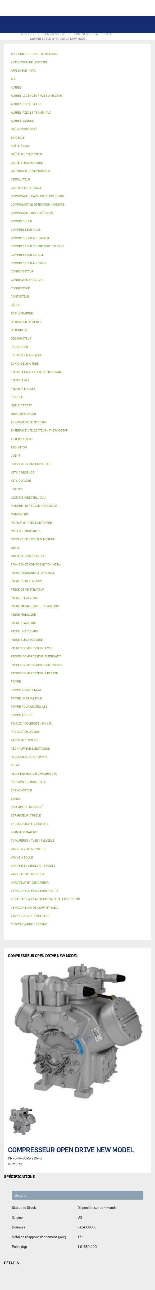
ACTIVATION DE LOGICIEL (29, 62)
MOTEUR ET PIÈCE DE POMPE (31, 522)
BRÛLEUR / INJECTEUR (27, 154)
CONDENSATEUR (22, 271)
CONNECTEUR (20, 288)
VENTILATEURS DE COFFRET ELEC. (34, 907)
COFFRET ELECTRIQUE (26, 187)
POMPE (16, 681)
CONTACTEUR (20, 296)
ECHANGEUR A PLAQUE (27, 355)
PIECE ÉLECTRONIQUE (27, 639)
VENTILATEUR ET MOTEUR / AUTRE (34, 890)
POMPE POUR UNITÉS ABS (29, 706)
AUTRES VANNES (22, 120)
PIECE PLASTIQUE (24, 623)
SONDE (16, 798)
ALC (13, 79)
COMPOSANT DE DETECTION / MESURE (38, 204)
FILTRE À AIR (20, 380)
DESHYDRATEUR (22, 313)
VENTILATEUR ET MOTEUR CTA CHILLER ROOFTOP (45, 899)
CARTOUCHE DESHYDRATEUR (31, 171)
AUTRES (16, 87)
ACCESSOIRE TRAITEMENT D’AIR (34, 53)
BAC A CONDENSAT (24, 129)
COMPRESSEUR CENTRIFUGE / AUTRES (37, 246)
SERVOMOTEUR (21, 790)
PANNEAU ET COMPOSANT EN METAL (36, 564)
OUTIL (15, 547)
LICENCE (17, 489)
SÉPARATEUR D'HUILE (26, 815)
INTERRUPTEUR (22, 438)
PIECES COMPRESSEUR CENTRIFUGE (36, 664)
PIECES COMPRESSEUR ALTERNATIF (36, 656)
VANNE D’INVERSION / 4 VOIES (33, 865)
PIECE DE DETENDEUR (26, 581)
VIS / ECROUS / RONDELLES (30, 915)
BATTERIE (18, 137)
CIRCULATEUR (20, 179)
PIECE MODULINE (23, 614)
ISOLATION (19, 447)
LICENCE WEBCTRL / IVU (28, 497)
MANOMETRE (20, 514)
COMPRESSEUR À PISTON (29, 263)
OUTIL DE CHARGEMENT (27, 556)
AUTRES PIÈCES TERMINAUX (31, 112)
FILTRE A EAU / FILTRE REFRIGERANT (37, 372)
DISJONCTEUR (21, 338)
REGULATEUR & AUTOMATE (29, 756)
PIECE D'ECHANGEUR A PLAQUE (33, 572)
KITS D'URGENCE (22, 472)
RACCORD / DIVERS (24, 740)
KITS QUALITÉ (21, 480)
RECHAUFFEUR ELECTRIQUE (30, 748)
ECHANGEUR (19, 347)
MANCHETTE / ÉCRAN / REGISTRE (34, 505)
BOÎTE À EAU (20, 145)
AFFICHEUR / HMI (23, 70)
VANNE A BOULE (22, 857)
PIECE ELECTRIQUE (25, 598)
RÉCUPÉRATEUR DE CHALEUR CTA (34, 773)
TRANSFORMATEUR (24, 832)
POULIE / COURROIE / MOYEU (31, 723)
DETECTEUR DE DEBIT (26, 321)
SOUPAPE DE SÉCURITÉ (27, 807)
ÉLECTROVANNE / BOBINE (29, 924)
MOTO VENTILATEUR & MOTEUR (33, 539)
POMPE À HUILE (22, 715)
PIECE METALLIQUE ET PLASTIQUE (35, 606)
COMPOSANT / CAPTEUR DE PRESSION (37, 196)
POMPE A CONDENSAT (26, 690)
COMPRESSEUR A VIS (26, 229)
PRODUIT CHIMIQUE (25, 731)
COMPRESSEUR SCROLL (27, 254)
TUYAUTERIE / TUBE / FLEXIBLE (32, 840)
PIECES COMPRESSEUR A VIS (31, 648)
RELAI (15, 765)
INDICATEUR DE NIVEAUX (29, 422)
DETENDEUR (19, 330)
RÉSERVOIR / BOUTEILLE (28, 781)
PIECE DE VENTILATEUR (27, 589)
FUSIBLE (17, 397)
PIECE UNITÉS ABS (24, 631)
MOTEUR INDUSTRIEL (26, 530)
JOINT (15, 455)
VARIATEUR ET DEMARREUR (30, 882)
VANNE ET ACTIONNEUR (27, 874)
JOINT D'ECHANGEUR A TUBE (31, 464)
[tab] (77, 54)
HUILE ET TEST (21, 405)
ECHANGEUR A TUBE (25, 363)
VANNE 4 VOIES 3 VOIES (28, 849)
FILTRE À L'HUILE (23, 388)
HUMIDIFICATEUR (23, 413)
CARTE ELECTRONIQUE (27, 162)
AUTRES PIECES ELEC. (26, 104)
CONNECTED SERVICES (27, 279)
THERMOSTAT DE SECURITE (30, 823)
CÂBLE (15, 305)
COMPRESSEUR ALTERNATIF (30, 238)
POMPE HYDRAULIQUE (26, 698)
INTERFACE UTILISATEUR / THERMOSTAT (39, 430)
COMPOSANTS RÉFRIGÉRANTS (32, 213)
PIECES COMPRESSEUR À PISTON (34, 673)
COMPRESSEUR (21, 221)
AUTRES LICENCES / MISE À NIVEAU (36, 95)
